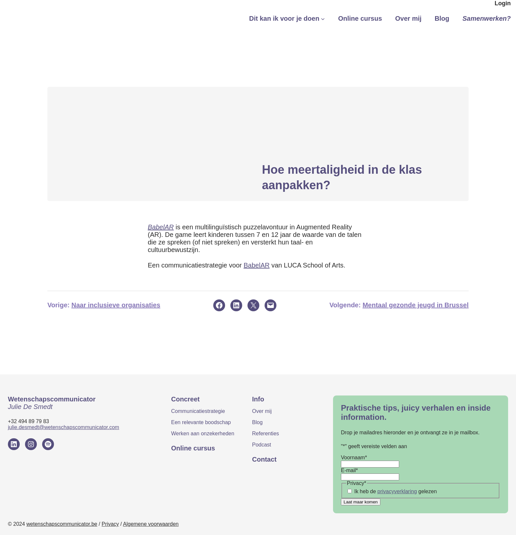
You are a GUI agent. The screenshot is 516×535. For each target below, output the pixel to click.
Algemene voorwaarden (151, 524)
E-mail (349, 470)
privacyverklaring (397, 491)
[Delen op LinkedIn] (236, 305)
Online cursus (193, 448)
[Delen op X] (253, 305)
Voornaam (354, 457)
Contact (264, 459)
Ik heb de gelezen (395, 491)
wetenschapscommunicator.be (61, 524)
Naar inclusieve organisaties (115, 305)
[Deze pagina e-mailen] (270, 305)
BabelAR (161, 227)
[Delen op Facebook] (219, 305)
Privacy (110, 524)
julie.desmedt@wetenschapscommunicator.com (63, 427)
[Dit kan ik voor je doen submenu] (323, 19)
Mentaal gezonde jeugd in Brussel (416, 305)
